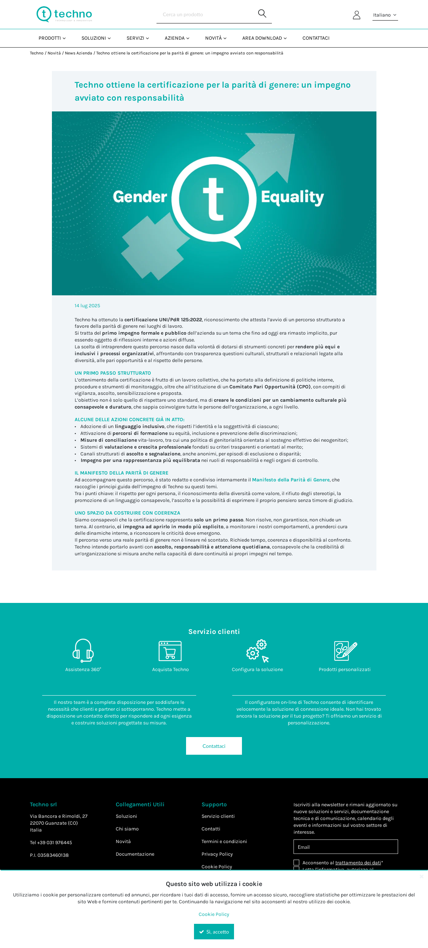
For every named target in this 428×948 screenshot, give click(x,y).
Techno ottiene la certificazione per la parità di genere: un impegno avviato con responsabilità (189, 53)
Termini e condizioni (224, 841)
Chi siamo (127, 829)
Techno (37, 53)
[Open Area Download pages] (288, 38)
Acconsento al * (343, 863)
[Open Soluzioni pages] (112, 38)
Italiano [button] (385, 15)
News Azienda (78, 53)
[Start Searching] (263, 14)
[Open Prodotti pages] (67, 38)
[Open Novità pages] (228, 38)
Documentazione (135, 854)
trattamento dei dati (358, 863)
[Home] (64, 14)
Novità (54, 53)
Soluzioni (126, 816)
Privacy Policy (217, 854)
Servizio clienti (218, 816)
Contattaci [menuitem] (316, 38)
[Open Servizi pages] (150, 38)
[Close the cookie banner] (421, 876)
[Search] (214, 14)
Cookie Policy (217, 867)
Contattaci (214, 746)
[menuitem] (51, 38)
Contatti (211, 829)
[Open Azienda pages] (191, 38)
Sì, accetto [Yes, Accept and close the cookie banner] (214, 932)
